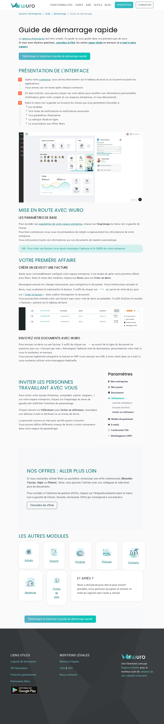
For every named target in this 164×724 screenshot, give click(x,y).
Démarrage (60, 13)
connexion (45, 79)
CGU (62, 668)
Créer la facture (33, 294)
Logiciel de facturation (23, 661)
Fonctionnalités (61, 5)
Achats (29, 560)
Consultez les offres (42, 505)
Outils (98, 5)
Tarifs (79, 5)
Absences (30, 592)
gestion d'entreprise (33, 38)
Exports (54, 561)
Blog (108, 5)
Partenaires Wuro (20, 681)
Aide (88, 5)
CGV (70, 668)
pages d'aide (95, 42)
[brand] (23, 5)
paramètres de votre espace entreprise (60, 224)
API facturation (19, 668)
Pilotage (107, 561)
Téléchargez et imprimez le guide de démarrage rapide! (54, 56)
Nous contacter (68, 674)
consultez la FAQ (65, 42)
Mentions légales (69, 661)
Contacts (133, 562)
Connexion (144, 5)
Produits (80, 562)
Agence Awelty (130, 667)
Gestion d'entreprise (30, 13)
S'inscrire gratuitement (23, 674)
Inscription (124, 5)
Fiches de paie (57, 593)
